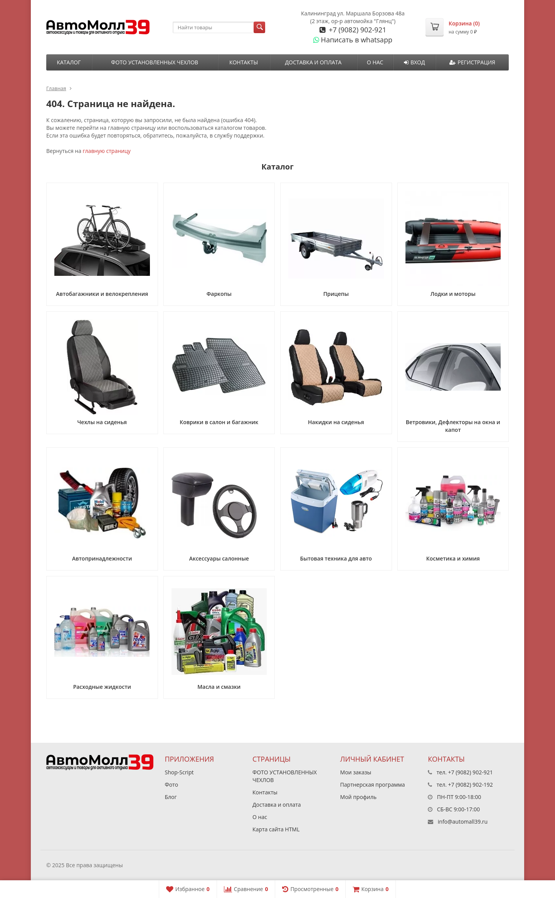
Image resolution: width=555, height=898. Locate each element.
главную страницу (107, 150)
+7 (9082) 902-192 (470, 784)
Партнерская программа (372, 784)
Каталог (69, 62)
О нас (375, 62)
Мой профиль (358, 797)
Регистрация (472, 62)
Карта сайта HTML (275, 829)
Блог (171, 797)
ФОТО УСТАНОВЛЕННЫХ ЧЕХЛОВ (154, 62)
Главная (56, 88)
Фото (171, 784)
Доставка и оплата (313, 62)
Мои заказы (356, 772)
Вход (414, 62)
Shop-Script (179, 772)
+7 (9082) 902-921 (356, 29)
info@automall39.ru (463, 821)
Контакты (243, 62)
